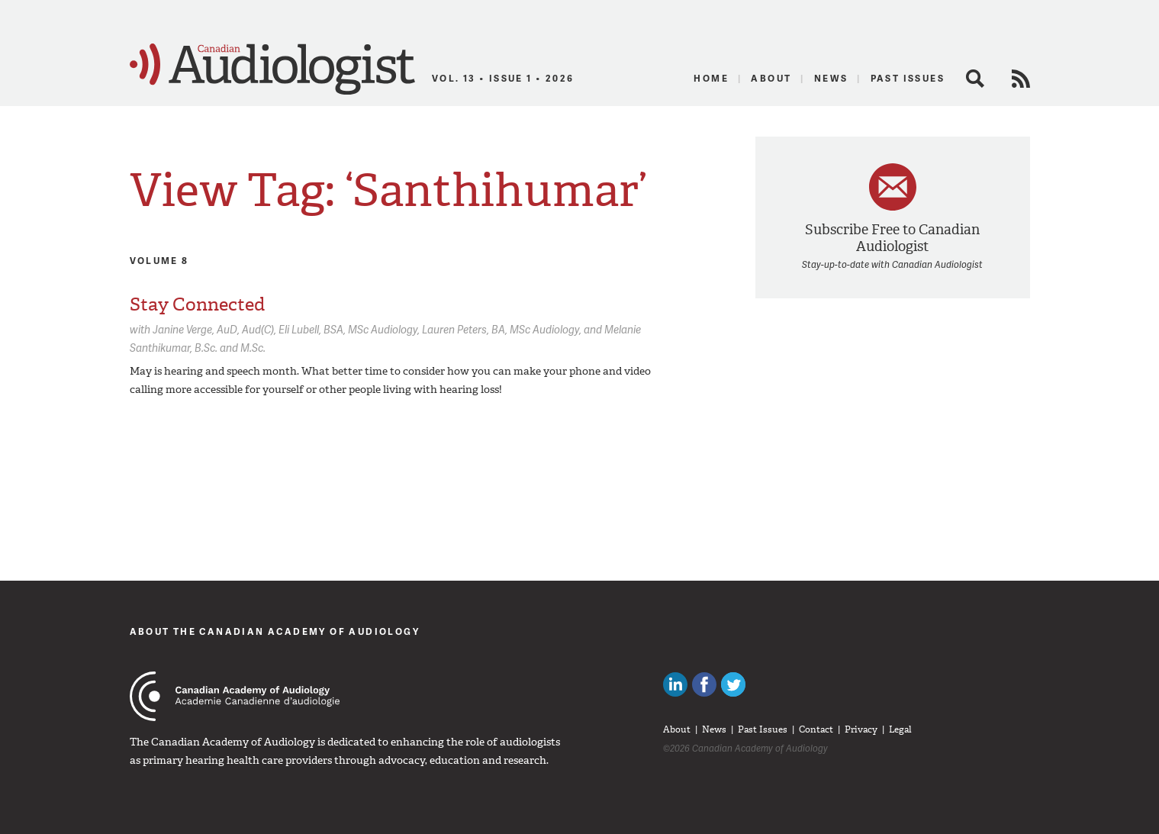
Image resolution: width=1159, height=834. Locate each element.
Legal (900, 729)
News (831, 78)
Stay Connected (197, 304)
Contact (816, 729)
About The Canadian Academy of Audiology (275, 631)
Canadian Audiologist (272, 69)
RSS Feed (1021, 78)
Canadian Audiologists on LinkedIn (675, 684)
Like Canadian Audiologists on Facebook (704, 684)
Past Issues (908, 78)
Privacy (861, 729)
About (771, 78)
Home (711, 78)
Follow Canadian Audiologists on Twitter (733, 684)
